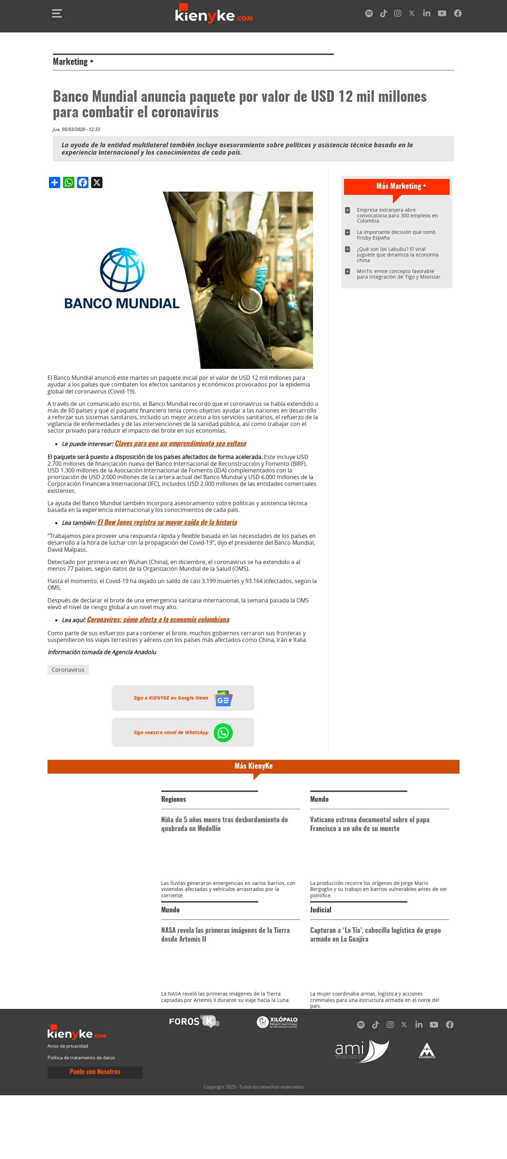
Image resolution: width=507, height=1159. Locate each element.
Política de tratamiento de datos (81, 1121)
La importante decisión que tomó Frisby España (396, 235)
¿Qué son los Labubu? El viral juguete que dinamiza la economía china (398, 255)
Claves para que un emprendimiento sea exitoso (180, 444)
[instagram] (397, 14)
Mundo (319, 800)
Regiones (173, 800)
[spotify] (369, 14)
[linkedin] (426, 14)
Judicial (320, 942)
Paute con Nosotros (95, 1136)
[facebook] (458, 14)
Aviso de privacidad (68, 1110)
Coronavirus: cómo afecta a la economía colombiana (158, 620)
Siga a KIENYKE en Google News (183, 697)
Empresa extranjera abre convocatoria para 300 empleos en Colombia (397, 215)
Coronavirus (68, 670)
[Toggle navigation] (57, 13)
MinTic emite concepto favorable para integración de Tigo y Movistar (398, 274)
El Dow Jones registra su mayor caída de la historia (167, 523)
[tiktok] (383, 14)
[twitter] (412, 14)
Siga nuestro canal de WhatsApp (183, 732)
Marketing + (73, 62)
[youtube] (442, 14)
